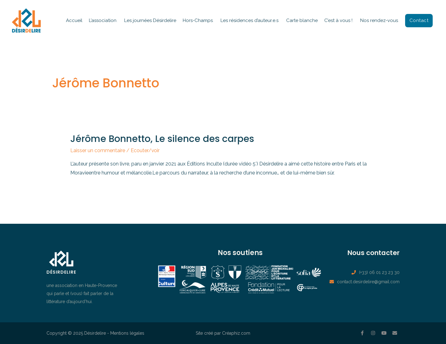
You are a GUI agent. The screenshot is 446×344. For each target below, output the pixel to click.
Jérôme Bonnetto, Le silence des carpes (162, 138)
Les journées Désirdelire (150, 20)
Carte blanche (302, 20)
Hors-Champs (198, 20)
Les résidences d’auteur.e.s (249, 20)
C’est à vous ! (338, 20)
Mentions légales (127, 333)
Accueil (74, 20)
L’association (102, 20)
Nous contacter (372, 253)
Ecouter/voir (145, 150)
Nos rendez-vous (379, 20)
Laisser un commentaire (97, 150)
